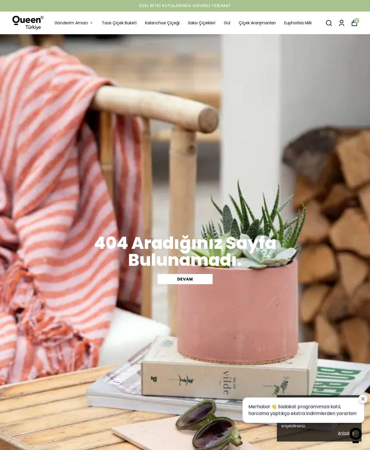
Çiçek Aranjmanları (257, 23)
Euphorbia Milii (298, 23)
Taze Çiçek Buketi (119, 23)
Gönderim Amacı (73, 23)
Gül (227, 23)
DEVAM (185, 279)
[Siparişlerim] (341, 23)
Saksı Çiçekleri (201, 23)
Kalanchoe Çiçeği (162, 23)
